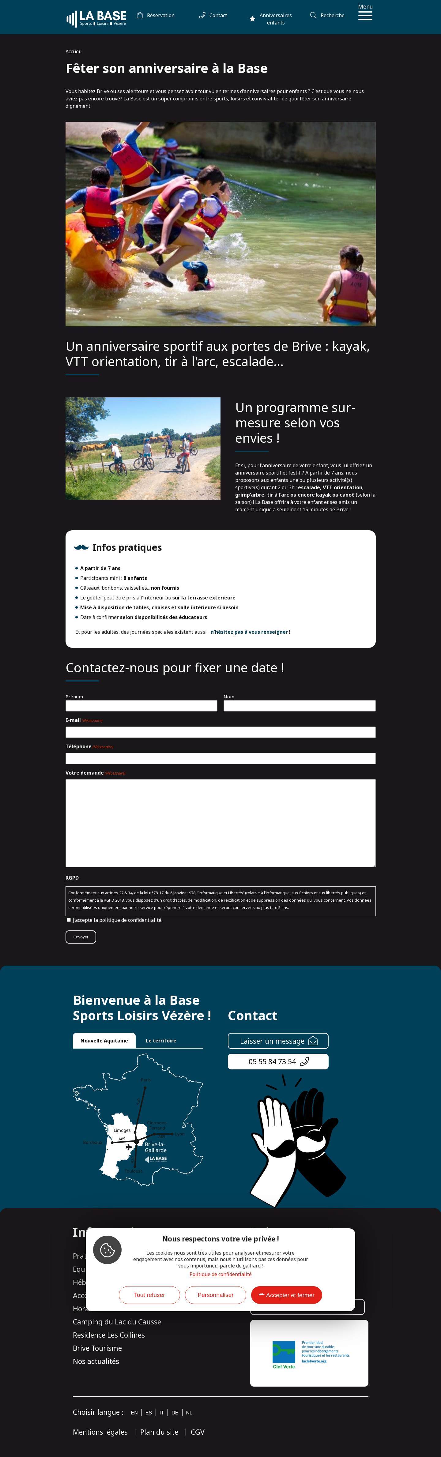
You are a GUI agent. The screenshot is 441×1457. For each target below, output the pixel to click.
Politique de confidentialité (221, 1274)
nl (189, 1412)
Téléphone (89, 746)
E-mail (84, 720)
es (148, 1412)
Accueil (74, 51)
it (162, 1412)
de (175, 1412)
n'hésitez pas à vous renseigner (249, 632)
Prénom (74, 696)
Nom (229, 696)
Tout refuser (149, 1295)
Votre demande (96, 773)
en (134, 1412)
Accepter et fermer (290, 1295)
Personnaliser (215, 1295)
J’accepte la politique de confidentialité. (117, 920)
